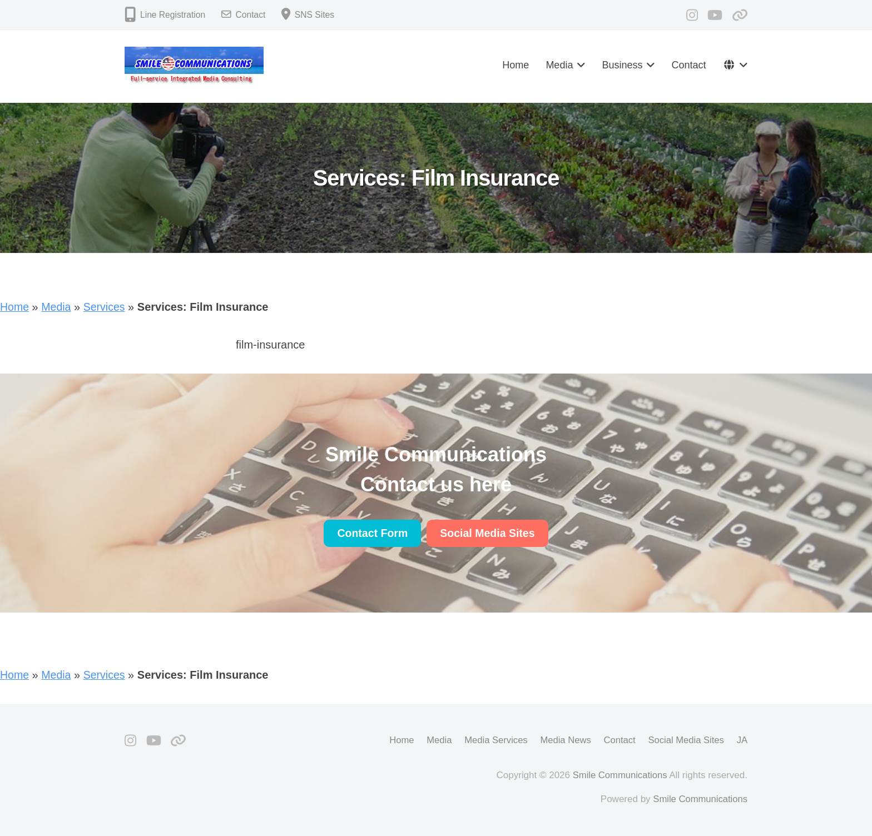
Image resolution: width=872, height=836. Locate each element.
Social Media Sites (685, 739)
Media (559, 65)
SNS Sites (317, 14)
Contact (252, 14)
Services (106, 307)
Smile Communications (619, 774)
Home (515, 65)
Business (622, 65)
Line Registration (173, 14)
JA (741, 739)
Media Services (491, 739)
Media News (562, 739)
